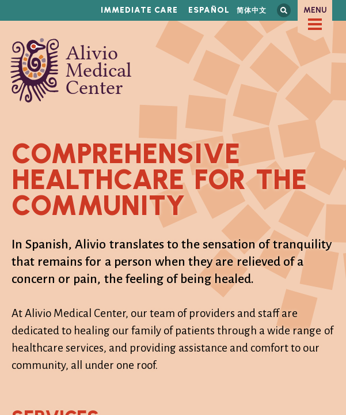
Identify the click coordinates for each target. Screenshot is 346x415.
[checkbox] (315, 24)
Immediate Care (139, 10)
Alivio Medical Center (71, 70)
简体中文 (252, 10)
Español (209, 10)
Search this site (284, 10)
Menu (315, 10)
